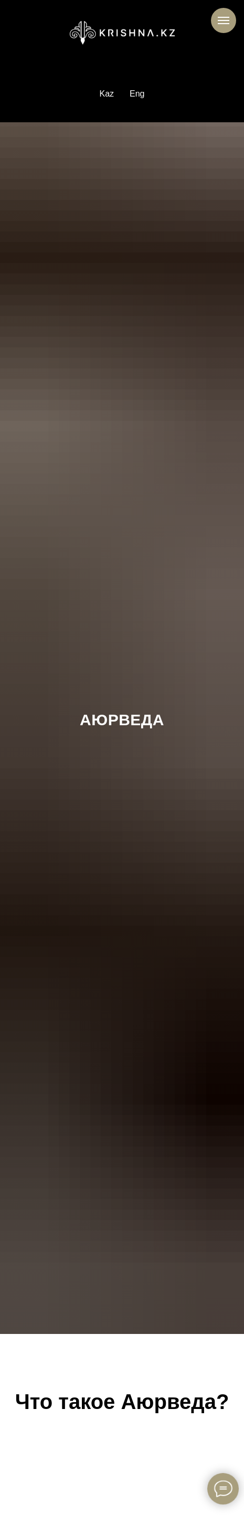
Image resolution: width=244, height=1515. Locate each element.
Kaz (106, 93)
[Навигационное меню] (223, 20)
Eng (137, 93)
